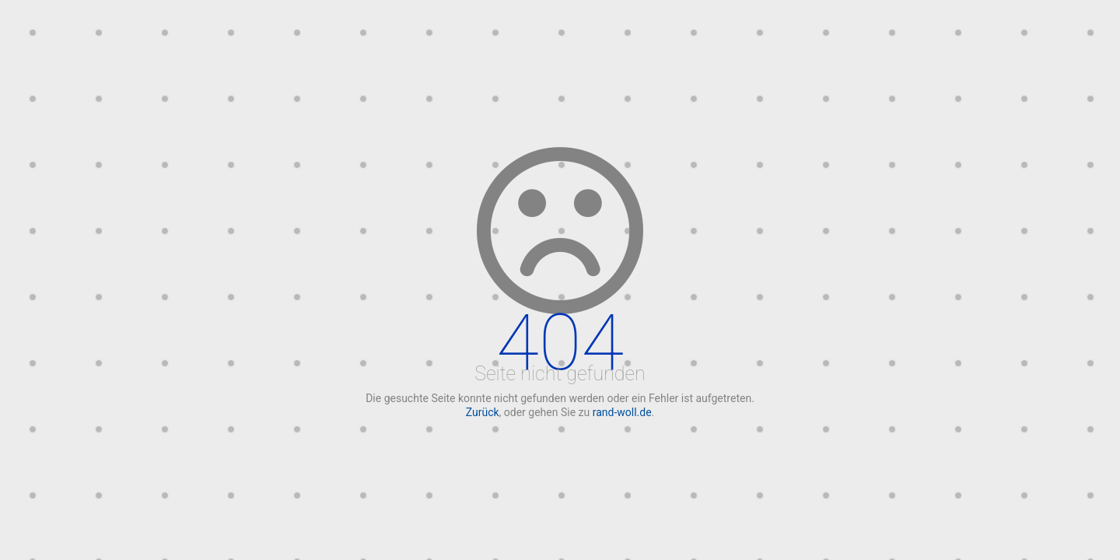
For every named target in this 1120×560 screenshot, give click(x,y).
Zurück (482, 412)
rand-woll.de (622, 412)
